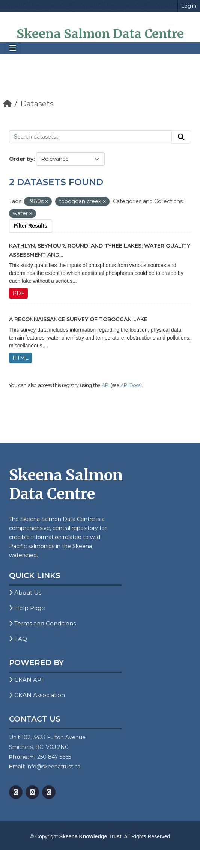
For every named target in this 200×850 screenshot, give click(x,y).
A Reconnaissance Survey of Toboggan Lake (78, 319)
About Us (25, 592)
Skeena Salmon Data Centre (100, 33)
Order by (21, 159)
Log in (189, 6)
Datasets (37, 103)
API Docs (130, 385)
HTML (20, 358)
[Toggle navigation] (13, 48)
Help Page (27, 607)
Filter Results (30, 226)
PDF (18, 293)
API (106, 385)
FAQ (18, 638)
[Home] (7, 103)
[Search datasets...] (90, 137)
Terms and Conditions (42, 623)
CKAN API (26, 679)
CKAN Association (37, 695)
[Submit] (181, 137)
